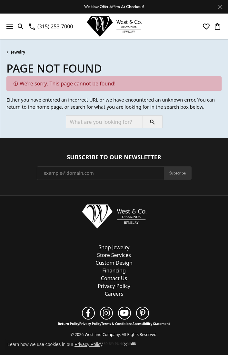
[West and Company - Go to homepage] (114, 217)
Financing (114, 270)
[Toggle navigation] (8, 26)
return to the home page (34, 107)
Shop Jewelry (114, 247)
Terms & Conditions (117, 323)
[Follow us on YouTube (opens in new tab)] (124, 313)
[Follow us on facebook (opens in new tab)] (88, 313)
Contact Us (114, 278)
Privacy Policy (114, 286)
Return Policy (68, 323)
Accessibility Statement (151, 323)
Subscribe (177, 173)
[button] (21, 26)
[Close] (220, 7)
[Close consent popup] (125, 345)
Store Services (114, 255)
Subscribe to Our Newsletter (114, 157)
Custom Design (113, 262)
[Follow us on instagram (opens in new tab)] (106, 313)
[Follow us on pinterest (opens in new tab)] (142, 313)
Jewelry (18, 52)
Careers (114, 293)
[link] (50, 26)
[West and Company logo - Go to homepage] (114, 26)
